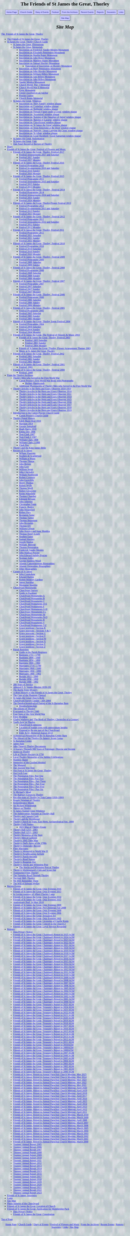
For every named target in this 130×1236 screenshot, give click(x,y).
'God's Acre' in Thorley (24, 722)
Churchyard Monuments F (31, 606)
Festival (55, 12)
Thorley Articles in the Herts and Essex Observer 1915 (45, 399)
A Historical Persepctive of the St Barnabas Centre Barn (40, 735)
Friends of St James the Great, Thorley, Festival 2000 (39, 370)
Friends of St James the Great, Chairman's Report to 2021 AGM (43, 945)
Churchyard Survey (28, 590)
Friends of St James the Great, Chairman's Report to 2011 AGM (43, 972)
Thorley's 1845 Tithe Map (25, 840)
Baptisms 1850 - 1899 (29, 660)
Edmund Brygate (27, 499)
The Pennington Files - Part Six (28, 789)
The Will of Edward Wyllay (26, 883)
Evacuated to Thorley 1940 (26, 711)
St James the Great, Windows (27, 101)
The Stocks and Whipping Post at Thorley (39, 867)
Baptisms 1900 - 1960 (29, 663)
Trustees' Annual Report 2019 (27, 1182)
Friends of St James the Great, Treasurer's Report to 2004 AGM (43, 1061)
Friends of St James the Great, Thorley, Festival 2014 (39, 189)
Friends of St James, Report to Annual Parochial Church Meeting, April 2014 (50, 1104)
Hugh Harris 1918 (28, 429)
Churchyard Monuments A (32, 595)
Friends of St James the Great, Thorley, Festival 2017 (38, 152)
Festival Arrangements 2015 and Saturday (39, 181)
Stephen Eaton (26, 536)
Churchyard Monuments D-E (33, 604)
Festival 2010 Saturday (30, 249)
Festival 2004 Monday (30, 332)
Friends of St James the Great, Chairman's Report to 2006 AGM (43, 985)
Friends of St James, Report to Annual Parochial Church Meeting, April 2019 (50, 1090)
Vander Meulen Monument (32, 82)
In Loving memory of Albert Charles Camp (34, 894)
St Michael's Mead (22, 792)
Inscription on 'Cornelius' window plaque (39, 106)
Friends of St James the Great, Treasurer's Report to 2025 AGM (43, 1004)
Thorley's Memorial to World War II (30, 851)
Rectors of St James (22, 450)
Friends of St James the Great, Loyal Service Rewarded (39, 926)
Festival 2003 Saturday (36, 340)
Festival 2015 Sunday (29, 184)
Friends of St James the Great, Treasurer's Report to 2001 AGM (43, 1069)
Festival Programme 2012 (31, 219)
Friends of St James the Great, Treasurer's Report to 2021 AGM (43, 1015)
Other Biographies (28, 569)
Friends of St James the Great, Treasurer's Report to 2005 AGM (43, 1058)
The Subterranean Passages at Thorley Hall (33, 813)
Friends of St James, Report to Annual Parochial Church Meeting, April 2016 (50, 1098)
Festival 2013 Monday (30, 214)
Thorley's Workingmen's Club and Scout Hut (34, 870)
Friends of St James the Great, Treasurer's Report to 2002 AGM (43, 1066)
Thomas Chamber (27, 496)
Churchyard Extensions (30, 725)
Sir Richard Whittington (24, 805)
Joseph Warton (26, 542)
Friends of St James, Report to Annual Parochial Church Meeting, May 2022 (49, 1082)
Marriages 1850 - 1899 (30, 671)
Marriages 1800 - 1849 (30, 668)
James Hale (18, 743)
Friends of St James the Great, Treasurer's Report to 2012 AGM (43, 1039)
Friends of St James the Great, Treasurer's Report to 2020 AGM (43, 1018)
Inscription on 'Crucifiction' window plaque (40, 122)
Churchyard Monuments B (32, 598)
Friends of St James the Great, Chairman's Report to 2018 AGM (43, 953)
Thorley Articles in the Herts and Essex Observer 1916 (45, 402)
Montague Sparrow (28, 585)
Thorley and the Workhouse (26, 819)
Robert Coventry (27, 477)
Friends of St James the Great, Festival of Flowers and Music (36, 149)
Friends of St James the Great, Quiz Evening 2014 (37, 897)
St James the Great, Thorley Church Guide (27, 41)
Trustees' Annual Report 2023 (27, 1192)
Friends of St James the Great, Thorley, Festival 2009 (39, 257)
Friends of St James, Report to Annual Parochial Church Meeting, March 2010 (50, 1114)
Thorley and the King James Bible (29, 448)
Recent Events (87, 12)
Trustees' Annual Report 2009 (27, 1155)
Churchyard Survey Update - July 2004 (32, 700)
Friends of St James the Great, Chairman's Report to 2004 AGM (43, 991)
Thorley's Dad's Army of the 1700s (30, 843)
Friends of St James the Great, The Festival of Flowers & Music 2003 (46, 335)
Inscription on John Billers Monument (37, 79)
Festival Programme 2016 (31, 165)
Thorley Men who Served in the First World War (36, 378)
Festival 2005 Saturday (30, 313)
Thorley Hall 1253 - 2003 (25, 829)
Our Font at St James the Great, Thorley (32, 770)
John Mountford (27, 509)
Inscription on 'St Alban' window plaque (38, 133)
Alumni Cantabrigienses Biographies (36, 563)
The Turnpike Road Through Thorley (31, 875)
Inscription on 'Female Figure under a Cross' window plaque (48, 111)
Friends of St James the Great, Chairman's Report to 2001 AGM (43, 999)
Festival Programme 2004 (31, 324)
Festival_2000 (26, 372)
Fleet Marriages (20, 848)
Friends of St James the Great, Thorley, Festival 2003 (44, 337)
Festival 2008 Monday (30, 278)
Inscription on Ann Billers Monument (37, 76)
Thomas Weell (26, 488)
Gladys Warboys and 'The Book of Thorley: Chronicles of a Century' (46, 719)
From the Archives (70, 12)
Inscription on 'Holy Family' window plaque (40, 103)
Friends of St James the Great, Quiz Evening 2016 (37, 889)
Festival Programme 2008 (31, 270)
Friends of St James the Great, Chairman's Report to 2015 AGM (43, 961)
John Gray (24, 466)
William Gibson (26, 528)
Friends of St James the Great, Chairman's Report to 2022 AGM (43, 942)
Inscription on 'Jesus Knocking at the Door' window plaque (47, 128)
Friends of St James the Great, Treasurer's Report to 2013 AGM (43, 1037)
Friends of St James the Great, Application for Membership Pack (38, 1209)
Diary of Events (42, 12)
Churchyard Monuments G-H (33, 609)
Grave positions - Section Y (32, 644)
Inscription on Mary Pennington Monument (40, 68)
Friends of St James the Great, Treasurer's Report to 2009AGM (43, 1047)
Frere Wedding (20, 716)
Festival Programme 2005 (31, 310)
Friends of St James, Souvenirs (22, 1195)
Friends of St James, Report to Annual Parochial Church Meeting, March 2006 (50, 1125)
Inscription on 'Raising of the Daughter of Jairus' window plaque (50, 117)
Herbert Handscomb (34, 383)
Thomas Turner (26, 517)
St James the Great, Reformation (28, 138)
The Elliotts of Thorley (24, 708)
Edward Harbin (26, 577)
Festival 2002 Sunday (29, 359)
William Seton (26, 469)
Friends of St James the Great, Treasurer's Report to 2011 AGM (43, 1042)
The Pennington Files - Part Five (28, 786)
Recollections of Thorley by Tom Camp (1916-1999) (38, 797)
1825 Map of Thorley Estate (32, 827)
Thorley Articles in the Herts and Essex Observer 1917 (45, 405)
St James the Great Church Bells (28, 698)
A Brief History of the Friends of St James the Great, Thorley (42, 692)
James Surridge (26, 582)
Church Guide (26, 12)
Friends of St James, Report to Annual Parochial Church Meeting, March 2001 (50, 1139)
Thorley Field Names (23, 824)
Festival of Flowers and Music (64, 1224)
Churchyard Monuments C (32, 601)
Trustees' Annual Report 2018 (27, 1179)
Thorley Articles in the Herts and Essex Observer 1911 (45, 394)
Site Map (65, 18)
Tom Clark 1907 (27, 434)
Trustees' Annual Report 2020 (27, 1184)
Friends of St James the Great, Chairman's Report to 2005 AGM (43, 988)
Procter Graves (26, 95)
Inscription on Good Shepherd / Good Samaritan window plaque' (50, 136)
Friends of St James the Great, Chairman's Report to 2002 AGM (43, 996)
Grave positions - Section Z (32, 647)
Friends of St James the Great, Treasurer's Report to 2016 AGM (43, 1028)
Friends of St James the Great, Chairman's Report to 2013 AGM (43, 967)
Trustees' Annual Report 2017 (27, 1176)
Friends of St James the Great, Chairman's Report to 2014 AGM (43, 964)
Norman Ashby (26, 558)
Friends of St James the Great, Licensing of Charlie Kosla (41, 921)
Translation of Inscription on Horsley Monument (48, 66)
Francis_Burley (26, 507)
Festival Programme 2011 (31, 232)
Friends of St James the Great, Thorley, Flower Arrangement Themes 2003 (55, 348)
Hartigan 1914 (26, 423)
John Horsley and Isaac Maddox (34, 531)
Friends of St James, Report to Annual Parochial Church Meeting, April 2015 (50, 1101)
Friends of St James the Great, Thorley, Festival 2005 (39, 308)
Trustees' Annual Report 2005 (27, 1144)
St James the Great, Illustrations (28, 44)
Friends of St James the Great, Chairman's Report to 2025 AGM (43, 934)
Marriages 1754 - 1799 (30, 665)
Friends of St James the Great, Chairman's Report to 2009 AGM (43, 977)
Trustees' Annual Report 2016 (27, 1174)
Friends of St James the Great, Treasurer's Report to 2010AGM (43, 1045)
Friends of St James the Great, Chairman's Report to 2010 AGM (43, 975)
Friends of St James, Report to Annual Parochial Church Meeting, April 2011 (50, 1112)
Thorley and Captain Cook (26, 816)
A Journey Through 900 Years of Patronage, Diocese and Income (44, 749)
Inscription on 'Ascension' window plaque (39, 114)
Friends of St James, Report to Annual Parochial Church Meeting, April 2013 (50, 1106)
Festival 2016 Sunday (29, 171)
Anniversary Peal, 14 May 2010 (28, 902)
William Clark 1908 (28, 439)
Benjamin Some (27, 515)
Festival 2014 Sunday (29, 197)
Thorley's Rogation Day (24, 862)
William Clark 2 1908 (29, 442)
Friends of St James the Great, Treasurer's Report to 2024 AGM (43, 1007)
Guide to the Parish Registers (33, 652)
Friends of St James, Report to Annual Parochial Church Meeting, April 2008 (50, 1120)
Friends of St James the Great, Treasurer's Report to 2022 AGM (43, 1012)
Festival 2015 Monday (30, 187)
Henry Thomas (26, 483)
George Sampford (27, 426)
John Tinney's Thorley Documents (29, 746)
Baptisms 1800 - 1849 (29, 657)
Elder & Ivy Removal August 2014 (36, 733)
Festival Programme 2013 (31, 206)
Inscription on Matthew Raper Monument (39, 60)
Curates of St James (22, 571)
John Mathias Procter (29, 552)
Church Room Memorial (31, 98)
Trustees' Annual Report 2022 (27, 1190)
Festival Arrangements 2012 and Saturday (39, 222)
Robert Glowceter (27, 491)
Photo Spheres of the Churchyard (23, 1203)
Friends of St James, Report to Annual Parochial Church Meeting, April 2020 (50, 1088)
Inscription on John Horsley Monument (38, 71)
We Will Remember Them (25, 881)
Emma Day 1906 (27, 431)
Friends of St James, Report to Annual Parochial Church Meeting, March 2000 (50, 1141)
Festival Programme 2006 (31, 297)
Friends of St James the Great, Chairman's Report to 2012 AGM (43, 969)
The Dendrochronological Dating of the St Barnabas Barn (40, 703)
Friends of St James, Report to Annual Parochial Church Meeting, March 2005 (50, 1128)
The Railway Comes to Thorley (28, 794)
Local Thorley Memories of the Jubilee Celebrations (38, 757)
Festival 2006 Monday (30, 305)
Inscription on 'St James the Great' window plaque (43, 125)
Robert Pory (25, 512)
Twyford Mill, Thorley (24, 878)
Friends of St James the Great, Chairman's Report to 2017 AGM (43, 956)
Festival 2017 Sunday (29, 157)
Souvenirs (111, 12)
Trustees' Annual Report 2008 (27, 1152)
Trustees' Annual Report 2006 (27, 1147)
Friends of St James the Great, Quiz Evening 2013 (37, 899)
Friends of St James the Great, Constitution (33, 1214)
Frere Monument (27, 90)
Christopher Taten (27, 504)
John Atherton (26, 501)
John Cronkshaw (27, 574)
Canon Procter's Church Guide (33, 415)
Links (121, 12)
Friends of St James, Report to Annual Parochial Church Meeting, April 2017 (50, 1096)
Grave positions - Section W (32, 638)
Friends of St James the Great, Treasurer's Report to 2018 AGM (43, 1023)
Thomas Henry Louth (29, 534)
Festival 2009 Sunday (29, 265)
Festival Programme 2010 (31, 246)
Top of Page (7, 1219)
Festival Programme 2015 (31, 179)
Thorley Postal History (24, 418)
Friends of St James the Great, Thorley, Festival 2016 (38, 163)
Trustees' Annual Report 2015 (27, 1171)
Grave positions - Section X (32, 641)
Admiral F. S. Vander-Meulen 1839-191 (32, 687)
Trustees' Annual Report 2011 (27, 1160)
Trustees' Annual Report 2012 (27, 1163)
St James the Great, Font (25, 141)
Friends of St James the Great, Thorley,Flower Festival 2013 (42, 203)
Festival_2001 (26, 367)
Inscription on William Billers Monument (39, 74)
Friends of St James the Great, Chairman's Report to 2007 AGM (43, 983)
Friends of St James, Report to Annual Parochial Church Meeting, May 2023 (49, 1080)
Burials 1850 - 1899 (28, 679)
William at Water (27, 458)
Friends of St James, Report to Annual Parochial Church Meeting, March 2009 (50, 1117)
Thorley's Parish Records (25, 856)
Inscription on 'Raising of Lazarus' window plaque (43, 119)
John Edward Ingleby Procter (33, 555)
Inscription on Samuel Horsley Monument (39, 63)
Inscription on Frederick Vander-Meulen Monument (44, 50)
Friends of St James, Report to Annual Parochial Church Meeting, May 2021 (49, 1085)
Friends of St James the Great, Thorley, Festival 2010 (39, 243)
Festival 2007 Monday (30, 292)
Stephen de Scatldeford (30, 456)
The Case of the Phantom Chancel (29, 695)
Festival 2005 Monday (30, 318)
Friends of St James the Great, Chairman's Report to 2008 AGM (43, 980)
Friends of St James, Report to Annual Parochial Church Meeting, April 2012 (50, 1109)
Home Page (12, 12)
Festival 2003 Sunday (35, 343)
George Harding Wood (30, 561)
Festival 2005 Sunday (29, 316)
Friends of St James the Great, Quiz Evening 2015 (37, 891)
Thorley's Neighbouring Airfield (28, 854)
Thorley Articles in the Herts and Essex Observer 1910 (45, 391)
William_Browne (27, 544)
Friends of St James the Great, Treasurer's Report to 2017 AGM (43, 1026)
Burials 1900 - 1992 (28, 682)
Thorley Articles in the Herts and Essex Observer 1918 (45, 407)
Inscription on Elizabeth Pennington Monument (42, 52)
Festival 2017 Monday (30, 160)
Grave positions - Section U (32, 633)
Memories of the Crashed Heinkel (29, 762)
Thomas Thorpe (26, 461)
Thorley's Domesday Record (26, 846)
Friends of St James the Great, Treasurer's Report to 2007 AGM (43, 1053)
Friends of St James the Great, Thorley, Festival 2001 (39, 364)
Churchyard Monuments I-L (32, 612)
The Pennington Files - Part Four (29, 784)
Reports (100, 12)
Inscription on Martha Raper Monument (38, 55)
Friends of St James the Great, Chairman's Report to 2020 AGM (43, 948)
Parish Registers (21, 649)
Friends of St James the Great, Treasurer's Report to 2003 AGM (43, 1063)
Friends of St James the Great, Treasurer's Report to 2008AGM (43, 1050)
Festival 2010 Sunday (29, 251)
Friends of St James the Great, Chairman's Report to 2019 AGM (43, 950)
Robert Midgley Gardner (31, 579)
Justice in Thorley (21, 751)
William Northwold (28, 474)
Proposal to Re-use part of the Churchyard (39, 730)
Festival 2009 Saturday (30, 262)
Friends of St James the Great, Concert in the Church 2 (39, 924)
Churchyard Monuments (25, 587)
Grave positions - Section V (32, 636)
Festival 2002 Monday (30, 362)
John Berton (25, 464)
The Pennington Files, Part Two (28, 778)
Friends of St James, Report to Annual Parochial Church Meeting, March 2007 (50, 1123)
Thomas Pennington (28, 547)
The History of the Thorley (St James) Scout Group (38, 738)
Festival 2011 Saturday (30, 235)
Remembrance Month (23, 803)
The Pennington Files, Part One (28, 776)
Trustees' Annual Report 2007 (27, 1149)
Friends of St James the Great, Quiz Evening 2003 (37, 918)
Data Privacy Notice (23, 932)
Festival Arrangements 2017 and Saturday (39, 154)
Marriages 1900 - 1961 (30, 673)
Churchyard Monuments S (31, 622)
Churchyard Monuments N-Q (33, 617)
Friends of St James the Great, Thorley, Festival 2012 (39, 216)
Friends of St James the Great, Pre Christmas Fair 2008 (39, 907)
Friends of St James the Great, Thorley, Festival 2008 (39, 267)
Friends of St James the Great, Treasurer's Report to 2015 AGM (43, 1031)
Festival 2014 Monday (30, 200)
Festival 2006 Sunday (29, 302)
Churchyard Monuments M (32, 614)
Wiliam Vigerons (27, 453)
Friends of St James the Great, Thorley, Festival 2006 (39, 294)
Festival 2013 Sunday (29, 211)
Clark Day (24, 445)
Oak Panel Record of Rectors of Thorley (32, 144)
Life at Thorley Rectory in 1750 (28, 754)
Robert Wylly (25, 485)
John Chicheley (26, 472)
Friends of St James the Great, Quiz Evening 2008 (37, 910)
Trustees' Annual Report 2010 (27, 1158)
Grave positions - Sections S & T (35, 630)
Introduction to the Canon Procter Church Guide (36, 413)
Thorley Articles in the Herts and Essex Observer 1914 (45, 396)
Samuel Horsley (27, 539)
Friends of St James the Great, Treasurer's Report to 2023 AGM (43, 1010)
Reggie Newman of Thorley (26, 800)
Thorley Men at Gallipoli (25, 837)
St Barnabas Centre (22, 741)
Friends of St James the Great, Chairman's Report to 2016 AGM (43, 959)
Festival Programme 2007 (31, 284)
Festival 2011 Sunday (29, 238)
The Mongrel (19, 765)
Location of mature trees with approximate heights (43, 727)
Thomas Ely (25, 526)
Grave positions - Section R (32, 628)
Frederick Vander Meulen (31, 550)
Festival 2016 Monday (30, 173)
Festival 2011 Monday (30, 240)
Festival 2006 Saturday (30, 300)
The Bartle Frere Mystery (25, 690)
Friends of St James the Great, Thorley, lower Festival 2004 (41, 321)
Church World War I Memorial (34, 85)
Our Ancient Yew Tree (24, 768)
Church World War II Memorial (34, 87)
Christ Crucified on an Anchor (33, 93)
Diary (10, 146)
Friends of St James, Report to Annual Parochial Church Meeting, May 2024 (49, 1077)
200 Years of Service (23, 684)
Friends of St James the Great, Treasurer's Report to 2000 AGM (43, 1071)
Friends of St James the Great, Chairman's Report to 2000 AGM (43, 1002)
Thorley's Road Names (24, 859)
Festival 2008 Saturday (30, 273)
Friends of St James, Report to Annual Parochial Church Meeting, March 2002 (50, 1136)
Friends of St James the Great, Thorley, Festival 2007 (39, 281)
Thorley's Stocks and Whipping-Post (30, 864)
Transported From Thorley (26, 872)
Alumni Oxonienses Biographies (34, 566)
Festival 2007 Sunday (29, 289)
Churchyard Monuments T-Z (33, 625)
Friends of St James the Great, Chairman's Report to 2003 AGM (43, 993)
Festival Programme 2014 (31, 192)
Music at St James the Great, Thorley (37, 351)
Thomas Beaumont (28, 520)
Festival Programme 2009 (31, 259)
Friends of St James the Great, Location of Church (31, 1206)
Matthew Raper (20, 760)
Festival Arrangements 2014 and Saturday (39, 195)
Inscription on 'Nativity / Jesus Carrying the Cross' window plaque (51, 130)
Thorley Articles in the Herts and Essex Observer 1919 (45, 410)
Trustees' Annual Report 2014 (27, 1168)
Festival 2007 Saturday (30, 286)
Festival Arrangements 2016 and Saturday (39, 168)
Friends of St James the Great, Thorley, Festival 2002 (38, 353)
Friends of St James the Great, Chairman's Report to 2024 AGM (43, 937)
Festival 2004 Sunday (29, 329)
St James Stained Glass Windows (29, 811)
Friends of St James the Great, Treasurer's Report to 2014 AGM (43, 1034)
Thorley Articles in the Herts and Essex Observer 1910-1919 (42, 388)
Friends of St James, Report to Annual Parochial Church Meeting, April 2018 (50, 1093)
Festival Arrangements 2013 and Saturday (39, 208)
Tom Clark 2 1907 (28, 437)
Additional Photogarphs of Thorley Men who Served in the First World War (55, 386)
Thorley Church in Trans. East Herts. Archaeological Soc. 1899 (43, 821)
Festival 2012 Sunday (29, 224)
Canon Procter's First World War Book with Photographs (46, 380)
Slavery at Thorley (22, 808)
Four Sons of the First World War (29, 714)
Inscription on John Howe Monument (37, 58)
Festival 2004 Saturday (30, 327)
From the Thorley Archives (20, 375)
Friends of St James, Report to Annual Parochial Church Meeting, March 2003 (50, 1133)
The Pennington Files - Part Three (29, 781)
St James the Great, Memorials (28, 47)
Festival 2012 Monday (30, 227)
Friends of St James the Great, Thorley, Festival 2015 (38, 176)
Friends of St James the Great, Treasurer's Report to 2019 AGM (43, 1020)
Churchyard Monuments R (32, 620)
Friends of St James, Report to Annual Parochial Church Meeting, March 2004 (50, 1131)
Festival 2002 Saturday (30, 356)
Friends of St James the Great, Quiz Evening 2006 (37, 913)
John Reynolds (26, 523)
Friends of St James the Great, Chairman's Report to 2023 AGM (43, 940)
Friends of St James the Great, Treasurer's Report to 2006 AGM (43, 1055)
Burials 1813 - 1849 (28, 676)
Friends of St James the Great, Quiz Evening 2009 (37, 905)
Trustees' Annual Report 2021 (27, 1187)
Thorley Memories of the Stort (27, 835)
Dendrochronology (28, 706)
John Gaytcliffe (26, 480)
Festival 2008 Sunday (29, 275)
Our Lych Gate (20, 773)
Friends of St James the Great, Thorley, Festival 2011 (38, 230)
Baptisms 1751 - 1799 (29, 655)
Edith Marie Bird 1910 (30, 421)
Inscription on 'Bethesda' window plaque (38, 109)
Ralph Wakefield (27, 493)
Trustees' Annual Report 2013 (27, 1166)
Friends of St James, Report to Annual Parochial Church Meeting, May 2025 (49, 1074)
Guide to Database (28, 593)
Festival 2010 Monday (30, 254)
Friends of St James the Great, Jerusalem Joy (34, 915)
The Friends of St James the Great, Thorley (22, 34)
